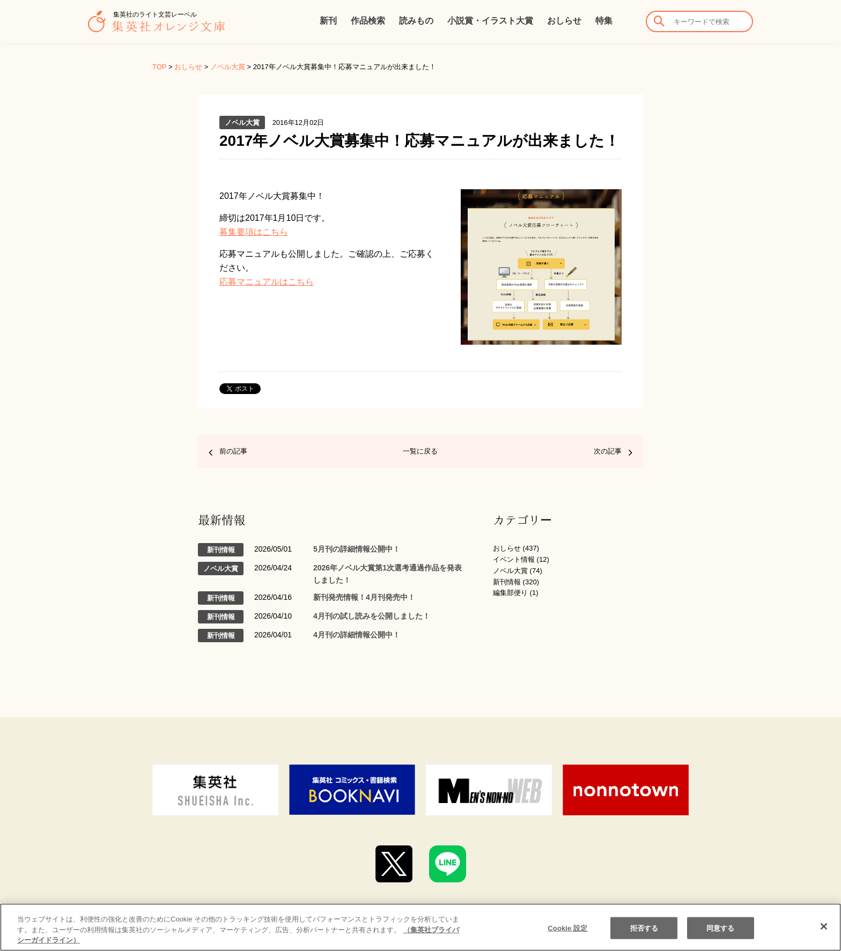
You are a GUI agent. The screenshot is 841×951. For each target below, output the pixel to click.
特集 (604, 20)
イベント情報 (514, 559)
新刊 (328, 20)
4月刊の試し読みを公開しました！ (371, 616)
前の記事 (233, 451)
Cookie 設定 (567, 928)
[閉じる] (824, 926)
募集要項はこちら (253, 231)
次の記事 (608, 451)
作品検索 (368, 20)
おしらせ (564, 20)
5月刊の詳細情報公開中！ (356, 549)
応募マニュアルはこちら (266, 281)
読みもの (416, 20)
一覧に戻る (420, 451)
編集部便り (510, 593)
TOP (159, 67)
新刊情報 (507, 582)
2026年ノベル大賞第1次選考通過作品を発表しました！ (387, 573)
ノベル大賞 (227, 67)
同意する (720, 928)
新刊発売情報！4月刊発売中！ (364, 597)
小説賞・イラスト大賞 (490, 20)
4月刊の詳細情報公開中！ (356, 634)
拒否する (644, 928)
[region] (420, 927)
